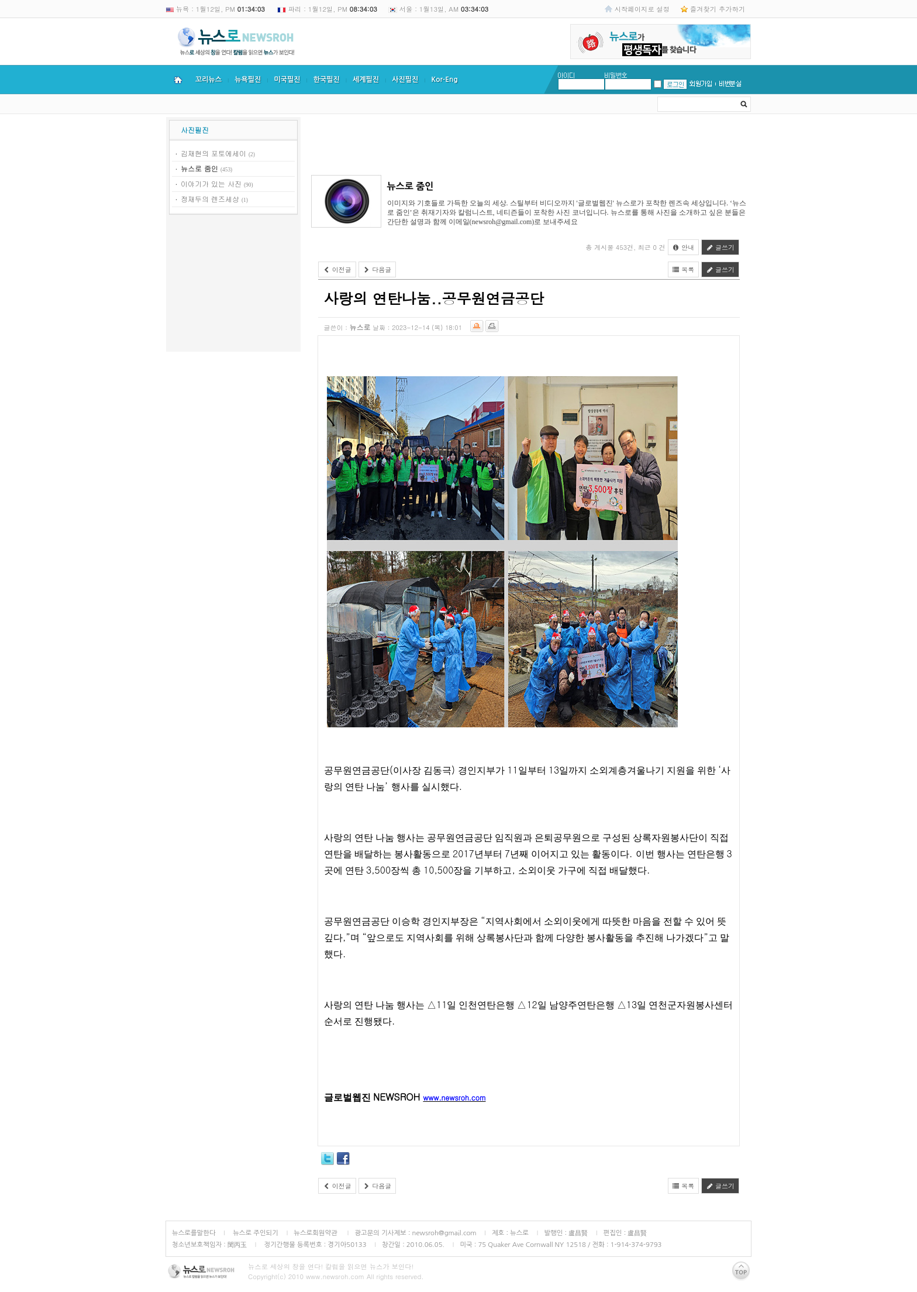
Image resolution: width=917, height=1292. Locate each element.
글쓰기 (720, 247)
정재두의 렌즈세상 (210, 199)
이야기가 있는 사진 (211, 183)
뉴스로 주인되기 (254, 1232)
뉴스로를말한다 (194, 1232)
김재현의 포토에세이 (213, 153)
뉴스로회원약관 (316, 1232)
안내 (684, 247)
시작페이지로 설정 (642, 8)
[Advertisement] (233, 285)
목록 (684, 269)
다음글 (377, 269)
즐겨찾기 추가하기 (717, 8)
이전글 (337, 269)
